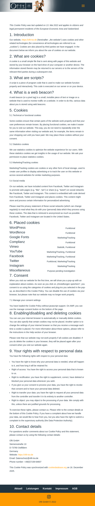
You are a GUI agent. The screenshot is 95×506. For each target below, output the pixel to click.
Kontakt (47, 488)
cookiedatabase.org (57, 467)
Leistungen (32, 488)
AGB (74, 488)
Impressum (62, 488)
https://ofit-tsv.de (29, 40)
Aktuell (18, 488)
